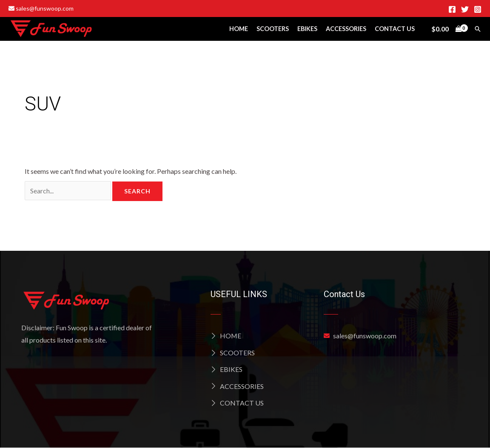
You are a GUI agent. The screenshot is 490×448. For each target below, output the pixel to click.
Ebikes (307, 28)
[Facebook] (452, 9)
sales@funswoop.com (41, 8)
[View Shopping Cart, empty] (446, 29)
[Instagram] (477, 9)
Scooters (272, 28)
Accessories (346, 28)
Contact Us (395, 28)
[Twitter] (465, 9)
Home (238, 28)
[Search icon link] (477, 29)
